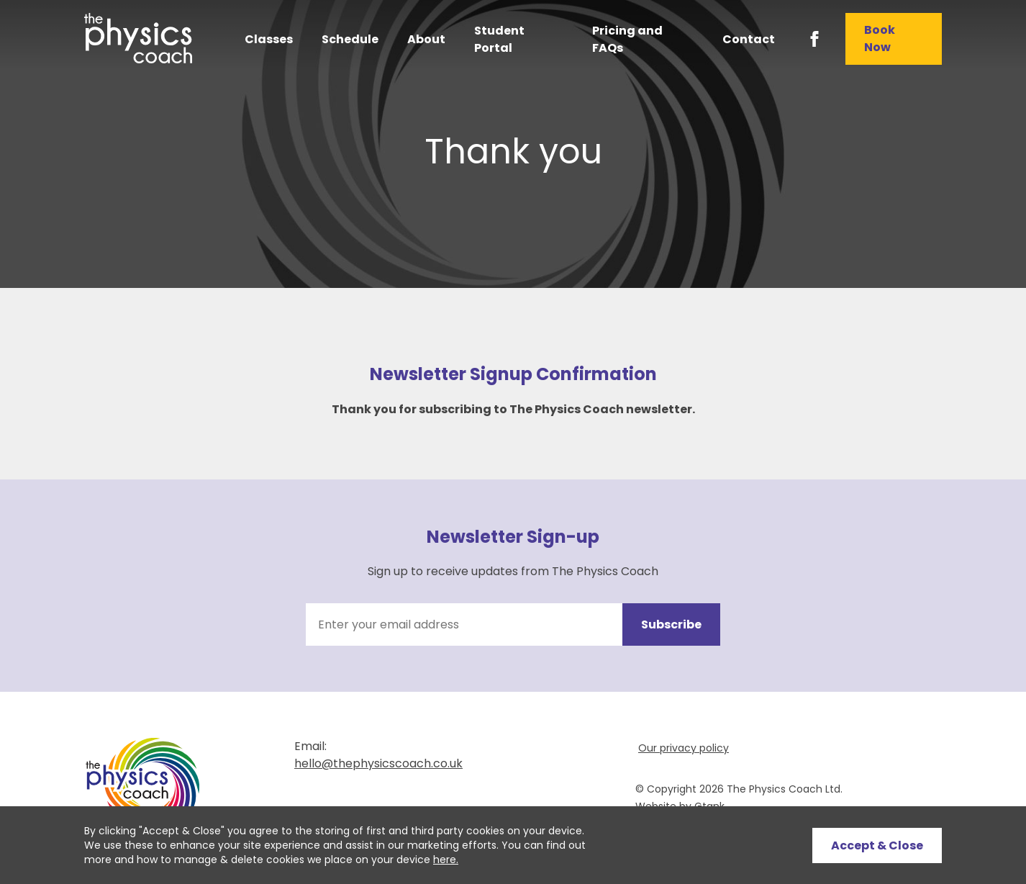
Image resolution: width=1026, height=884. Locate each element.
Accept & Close (877, 845)
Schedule (350, 39)
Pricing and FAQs (627, 39)
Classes (269, 39)
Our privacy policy (683, 748)
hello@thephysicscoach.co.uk (378, 763)
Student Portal (499, 39)
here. (445, 859)
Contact (748, 39)
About (426, 39)
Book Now (879, 38)
